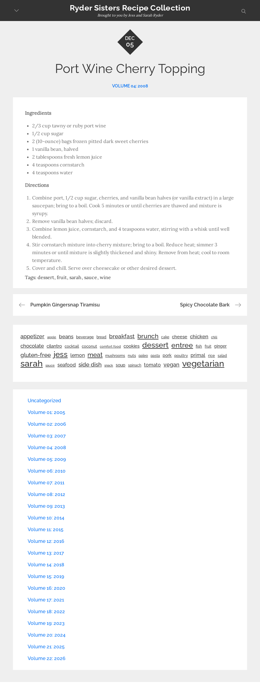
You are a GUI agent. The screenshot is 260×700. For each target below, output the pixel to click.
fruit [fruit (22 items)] (208, 346)
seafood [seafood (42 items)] (66, 365)
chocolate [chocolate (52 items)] (32, 346)
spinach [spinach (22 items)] (134, 365)
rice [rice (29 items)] (211, 355)
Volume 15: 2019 (46, 576)
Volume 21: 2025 (46, 647)
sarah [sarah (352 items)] (31, 363)
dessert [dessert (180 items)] (155, 345)
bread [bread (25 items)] (101, 337)
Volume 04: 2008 (130, 86)
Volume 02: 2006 (47, 424)
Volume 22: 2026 (47, 658)
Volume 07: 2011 (46, 482)
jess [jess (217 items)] (61, 354)
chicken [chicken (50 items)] (199, 336)
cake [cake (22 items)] (165, 337)
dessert (46, 277)
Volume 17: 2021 (46, 600)
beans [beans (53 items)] (66, 336)
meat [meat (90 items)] (94, 354)
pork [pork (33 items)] (167, 355)
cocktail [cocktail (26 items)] (72, 346)
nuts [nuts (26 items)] (132, 355)
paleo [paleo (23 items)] (143, 356)
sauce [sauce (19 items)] (50, 365)
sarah (75, 277)
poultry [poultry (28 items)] (181, 355)
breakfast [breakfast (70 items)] (122, 336)
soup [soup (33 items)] (120, 365)
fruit (62, 277)
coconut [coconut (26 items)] (89, 346)
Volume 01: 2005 (46, 412)
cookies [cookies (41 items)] (131, 346)
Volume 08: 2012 (46, 494)
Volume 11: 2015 (45, 529)
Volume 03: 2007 (47, 436)
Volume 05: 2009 (47, 459)
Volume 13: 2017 (46, 553)
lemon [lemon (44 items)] (77, 355)
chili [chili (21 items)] (214, 337)
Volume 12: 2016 (46, 541)
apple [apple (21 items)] (51, 337)
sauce (90, 277)
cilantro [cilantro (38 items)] (54, 346)
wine (105, 277)
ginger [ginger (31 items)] (220, 346)
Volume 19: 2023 (46, 623)
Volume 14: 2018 (46, 565)
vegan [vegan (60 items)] (171, 364)
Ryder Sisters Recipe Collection (130, 7)
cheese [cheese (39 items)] (179, 336)
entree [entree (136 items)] (182, 345)
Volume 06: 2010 (47, 471)
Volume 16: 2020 (46, 588)
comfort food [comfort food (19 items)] (110, 346)
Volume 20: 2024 (47, 635)
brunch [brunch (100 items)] (147, 336)
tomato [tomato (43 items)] (152, 365)
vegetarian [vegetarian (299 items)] (203, 363)
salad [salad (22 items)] (222, 356)
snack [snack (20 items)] (108, 365)
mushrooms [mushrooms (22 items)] (115, 356)
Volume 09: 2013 (46, 506)
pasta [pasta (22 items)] (155, 356)
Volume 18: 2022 (46, 611)
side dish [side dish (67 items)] (90, 364)
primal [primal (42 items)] (198, 355)
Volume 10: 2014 (46, 518)
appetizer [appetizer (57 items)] (32, 336)
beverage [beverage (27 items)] (85, 337)
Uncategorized (44, 400)
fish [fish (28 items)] (199, 346)
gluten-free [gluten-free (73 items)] (35, 355)
